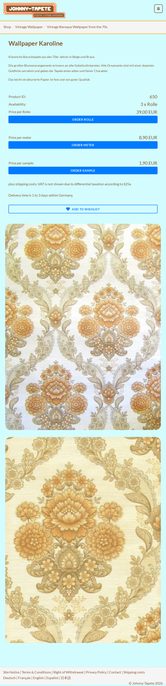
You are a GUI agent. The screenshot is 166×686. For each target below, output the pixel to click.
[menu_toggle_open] (158, 8)
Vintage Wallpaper (29, 27)
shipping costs (26, 184)
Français (24, 678)
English (38, 678)
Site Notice (11, 672)
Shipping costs (134, 672)
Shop (7, 27)
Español (52, 678)
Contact (115, 672)
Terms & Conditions (36, 672)
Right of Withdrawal (68, 672)
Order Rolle (83, 119)
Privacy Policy (96, 672)
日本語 (66, 678)
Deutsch (9, 678)
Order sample (83, 170)
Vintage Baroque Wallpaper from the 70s (77, 27)
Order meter (83, 145)
